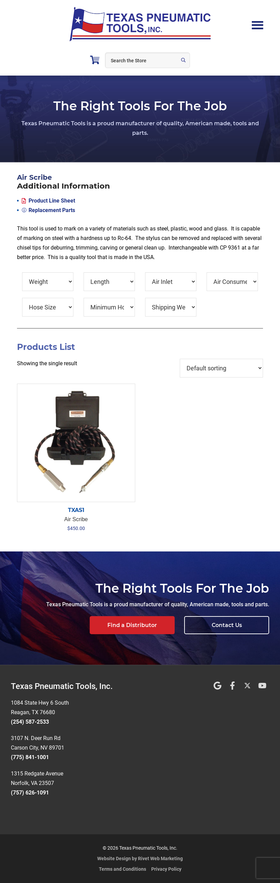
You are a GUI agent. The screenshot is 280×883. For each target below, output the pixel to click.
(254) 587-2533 (30, 722)
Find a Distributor (132, 625)
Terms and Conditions (122, 869)
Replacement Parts (52, 210)
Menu (257, 24)
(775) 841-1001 (30, 757)
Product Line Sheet (52, 200)
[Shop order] (221, 368)
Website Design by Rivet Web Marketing (140, 858)
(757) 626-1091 (30, 792)
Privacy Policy (166, 869)
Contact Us (227, 625)
